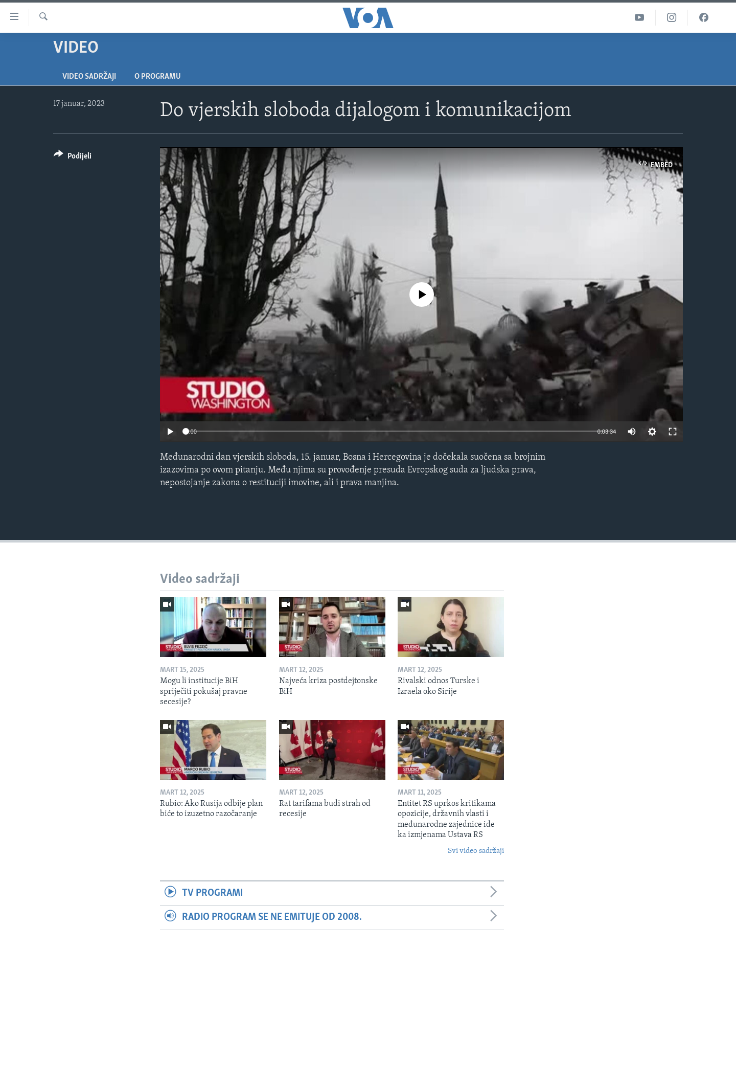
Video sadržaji (89, 77)
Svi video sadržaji (476, 851)
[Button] (72, 157)
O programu (157, 77)
